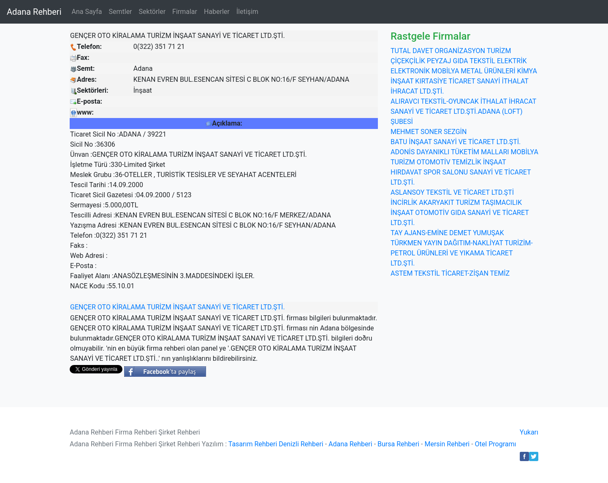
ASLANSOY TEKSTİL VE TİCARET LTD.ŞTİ (452, 192)
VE (227, 307)
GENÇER (83, 307)
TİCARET (245, 307)
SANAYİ (209, 307)
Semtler (120, 12)
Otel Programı (495, 444)
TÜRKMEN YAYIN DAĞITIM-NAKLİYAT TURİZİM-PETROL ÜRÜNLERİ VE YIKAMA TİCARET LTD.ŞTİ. (462, 253)
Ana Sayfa (87, 12)
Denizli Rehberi (301, 444)
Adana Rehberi (34, 12)
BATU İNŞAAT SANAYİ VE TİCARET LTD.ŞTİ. (456, 142)
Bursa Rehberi (398, 444)
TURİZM (159, 307)
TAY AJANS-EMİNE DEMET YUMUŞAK (447, 233)
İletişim (247, 12)
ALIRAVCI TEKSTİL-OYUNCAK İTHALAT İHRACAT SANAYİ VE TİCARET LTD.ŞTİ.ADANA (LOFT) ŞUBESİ (463, 111)
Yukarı (529, 432)
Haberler (217, 12)
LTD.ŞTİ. (273, 307)
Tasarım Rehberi (252, 444)
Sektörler (152, 12)
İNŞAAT (184, 307)
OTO (104, 307)
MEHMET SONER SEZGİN (429, 132)
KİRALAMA (128, 307)
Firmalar (184, 12)
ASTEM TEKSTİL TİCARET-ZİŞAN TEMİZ (450, 273)
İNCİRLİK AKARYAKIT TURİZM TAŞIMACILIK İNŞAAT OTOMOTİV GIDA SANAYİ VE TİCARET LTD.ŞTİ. (460, 213)
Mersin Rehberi (447, 444)
